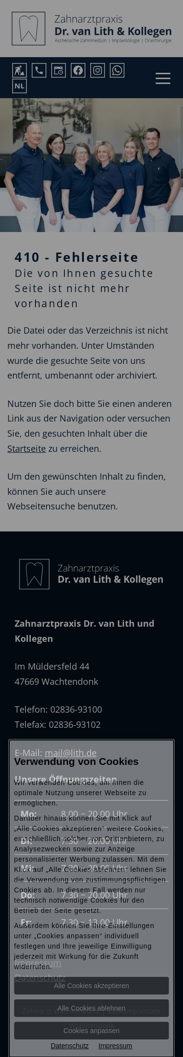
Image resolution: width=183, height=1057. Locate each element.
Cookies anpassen (91, 1031)
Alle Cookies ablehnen (91, 1008)
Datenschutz (70, 1046)
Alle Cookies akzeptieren (91, 986)
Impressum (115, 1046)
